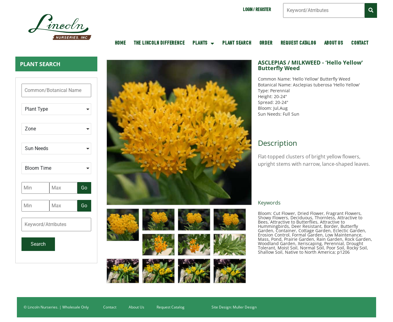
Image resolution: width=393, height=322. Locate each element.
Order (266, 43)
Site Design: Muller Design (234, 307)
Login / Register (257, 10)
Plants (203, 43)
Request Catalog (298, 43)
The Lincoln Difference (159, 43)
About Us (333, 43)
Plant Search (236, 43)
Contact (359, 43)
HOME (120, 43)
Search (38, 244)
